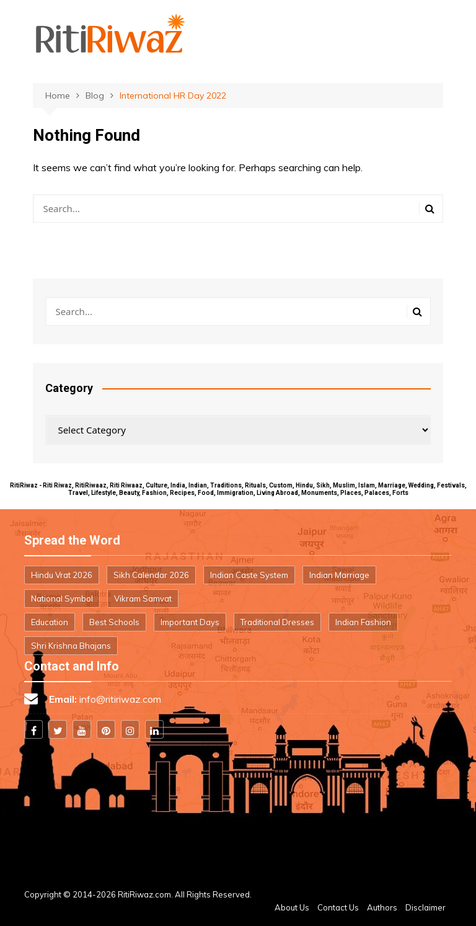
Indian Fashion (363, 622)
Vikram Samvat (143, 598)
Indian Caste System (249, 575)
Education (49, 622)
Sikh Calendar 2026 (151, 575)
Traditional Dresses (277, 622)
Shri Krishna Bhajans (71, 646)
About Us (292, 907)
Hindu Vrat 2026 (61, 575)
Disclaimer (425, 907)
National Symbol (62, 598)
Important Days (190, 622)
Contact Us (338, 907)
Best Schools (114, 622)
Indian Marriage (339, 575)
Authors (382, 907)
